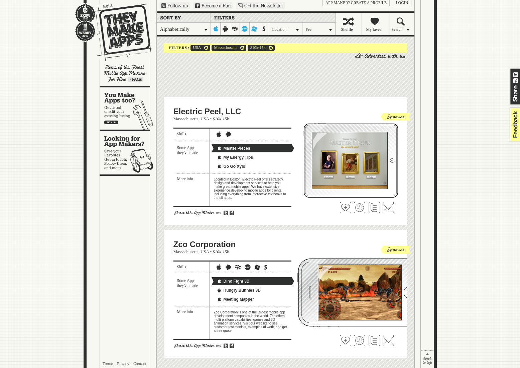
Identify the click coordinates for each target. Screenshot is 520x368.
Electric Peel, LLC (207, 111)
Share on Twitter (515, 74)
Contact (140, 364)
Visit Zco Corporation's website (359, 340)
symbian (264, 28)
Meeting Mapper (235, 299)
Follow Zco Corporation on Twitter (374, 340)
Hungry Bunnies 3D (239, 290)
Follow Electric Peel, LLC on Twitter (374, 207)
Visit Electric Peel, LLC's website (359, 207)
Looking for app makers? (128, 152)
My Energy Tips (235, 157)
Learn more (135, 79)
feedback (514, 124)
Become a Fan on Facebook (213, 5)
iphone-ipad (216, 28)
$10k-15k (257, 48)
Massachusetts (224, 48)
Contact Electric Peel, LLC (388, 207)
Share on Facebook (515, 80)
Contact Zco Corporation (388, 340)
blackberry (235, 28)
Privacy (123, 364)
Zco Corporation (204, 244)
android (225, 28)
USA (195, 48)
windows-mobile (254, 28)
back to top (427, 359)
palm (245, 28)
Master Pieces (233, 148)
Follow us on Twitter (174, 5)
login (402, 2)
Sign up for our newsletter (260, 5)
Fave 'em (345, 207)
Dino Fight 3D (233, 281)
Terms (107, 364)
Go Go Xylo (231, 166)
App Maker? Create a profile (356, 2)
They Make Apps (119, 32)
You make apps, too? (128, 108)
